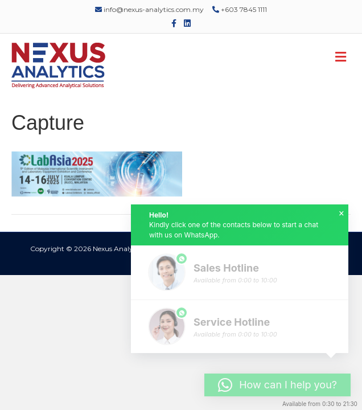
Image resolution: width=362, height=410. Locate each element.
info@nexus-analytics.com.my (149, 9)
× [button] (341, 213)
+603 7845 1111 (239, 9)
